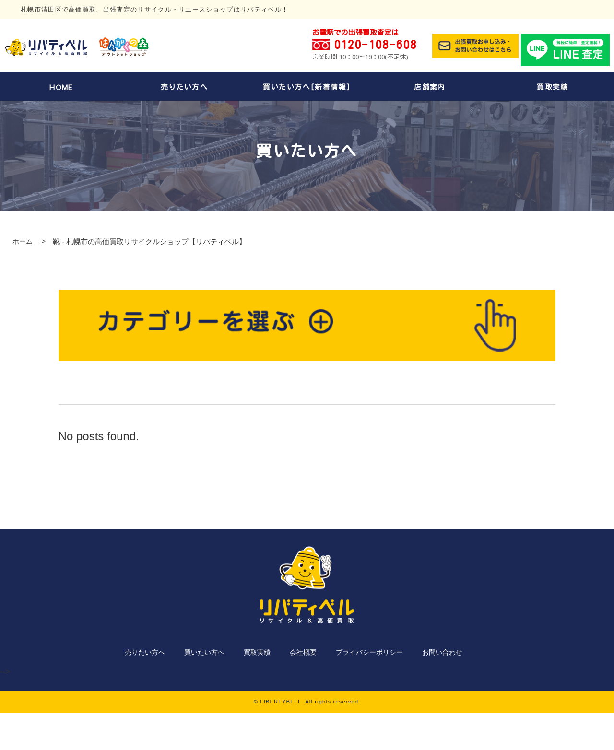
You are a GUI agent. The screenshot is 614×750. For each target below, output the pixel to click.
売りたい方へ (184, 87)
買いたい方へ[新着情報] (307, 87)
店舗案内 (430, 87)
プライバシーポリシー (369, 652)
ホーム (22, 241)
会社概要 (303, 652)
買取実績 (552, 87)
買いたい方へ (204, 652)
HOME (61, 87)
